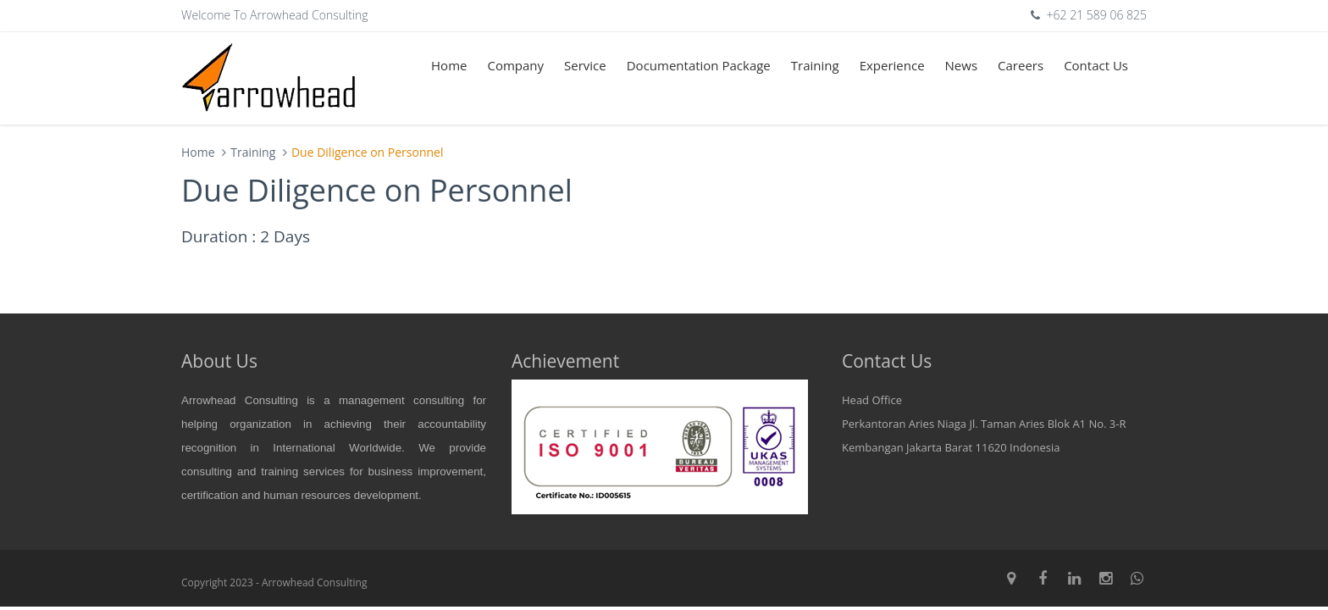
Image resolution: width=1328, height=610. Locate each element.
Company (515, 65)
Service (585, 65)
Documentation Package (699, 65)
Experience (892, 65)
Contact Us (1096, 65)
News (961, 65)
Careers (1020, 65)
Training (815, 65)
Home (449, 65)
